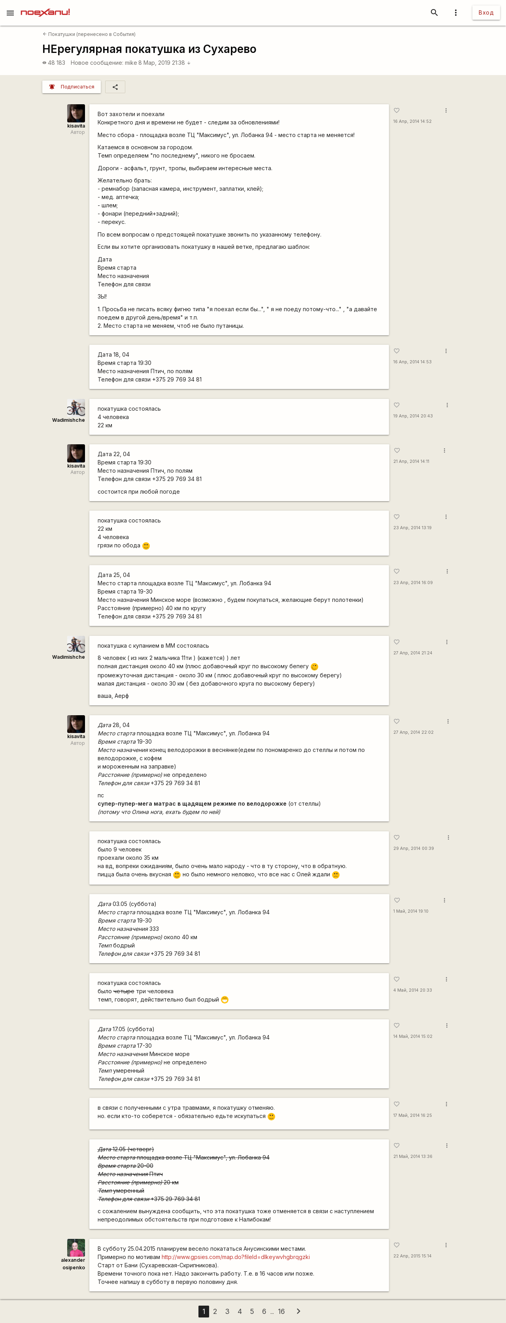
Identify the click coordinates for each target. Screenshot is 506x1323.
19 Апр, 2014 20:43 (413, 416)
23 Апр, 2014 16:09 (413, 582)
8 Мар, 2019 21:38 (164, 62)
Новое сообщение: (97, 62)
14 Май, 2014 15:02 (412, 1036)
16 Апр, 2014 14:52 (412, 121)
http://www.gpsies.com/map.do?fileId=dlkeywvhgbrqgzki (236, 1256)
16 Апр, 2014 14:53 (412, 362)
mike (131, 62)
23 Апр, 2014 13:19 (412, 527)
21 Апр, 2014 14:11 (411, 461)
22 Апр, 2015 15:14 (412, 1256)
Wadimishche (68, 420)
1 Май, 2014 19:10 (411, 911)
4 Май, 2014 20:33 (412, 990)
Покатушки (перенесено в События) (89, 34)
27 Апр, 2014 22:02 (413, 732)
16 (281, 1311)
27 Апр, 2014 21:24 (412, 653)
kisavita (76, 126)
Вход (486, 12)
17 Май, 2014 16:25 (412, 1115)
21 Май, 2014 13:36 (412, 1156)
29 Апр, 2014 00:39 (413, 848)
